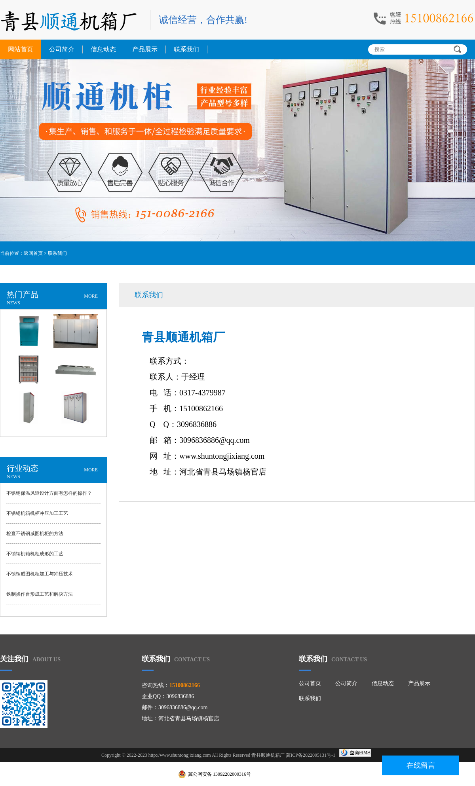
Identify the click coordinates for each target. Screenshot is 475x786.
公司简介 (61, 49)
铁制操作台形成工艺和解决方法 (39, 594)
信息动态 (103, 49)
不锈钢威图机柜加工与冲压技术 (39, 574)
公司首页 (310, 683)
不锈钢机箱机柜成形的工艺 (34, 553)
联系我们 (186, 49)
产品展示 (145, 49)
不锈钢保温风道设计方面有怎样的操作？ (49, 493)
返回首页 (33, 253)
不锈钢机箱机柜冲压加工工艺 (37, 513)
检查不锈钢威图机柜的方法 (34, 533)
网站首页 (20, 49)
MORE (91, 296)
